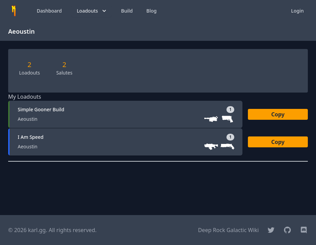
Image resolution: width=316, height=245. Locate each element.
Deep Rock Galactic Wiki (228, 230)
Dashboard (49, 10)
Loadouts (92, 10)
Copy (277, 114)
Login (297, 10)
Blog (151, 10)
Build (127, 10)
